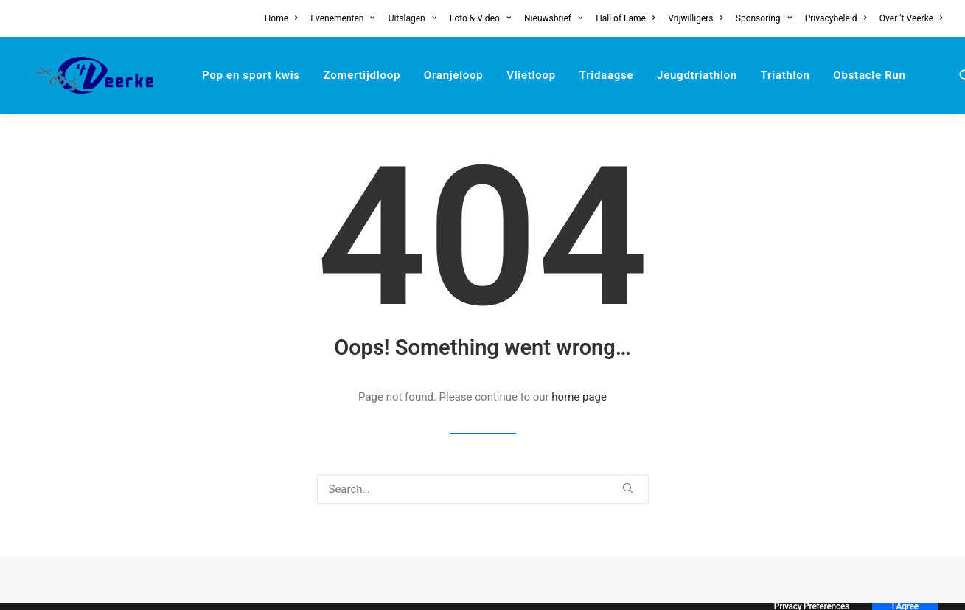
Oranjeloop (430, 75)
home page (579, 396)
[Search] (483, 489)
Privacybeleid (835, 18)
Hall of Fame (625, 18)
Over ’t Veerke (911, 18)
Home (281, 18)
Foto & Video (480, 18)
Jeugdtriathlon (673, 75)
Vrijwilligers (695, 18)
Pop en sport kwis (227, 75)
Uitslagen (412, 18)
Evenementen (342, 18)
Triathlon (762, 75)
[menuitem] (284, 18)
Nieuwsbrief (553, 18)
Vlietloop (507, 75)
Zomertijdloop (338, 75)
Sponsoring (764, 18)
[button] (942, 75)
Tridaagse (583, 75)
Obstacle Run (845, 75)
